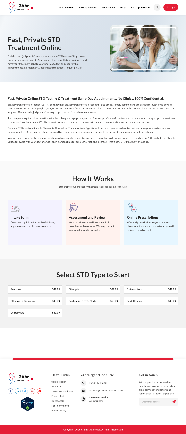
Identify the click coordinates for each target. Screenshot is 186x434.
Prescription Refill (88, 7)
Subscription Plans (140, 7)
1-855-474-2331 (93, 382)
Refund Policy (58, 410)
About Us (56, 386)
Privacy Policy (59, 396)
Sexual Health (58, 381)
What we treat (66, 7)
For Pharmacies (60, 405)
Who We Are (108, 7)
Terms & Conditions (62, 391)
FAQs (123, 7)
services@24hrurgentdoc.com (101, 390)
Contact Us (57, 401)
